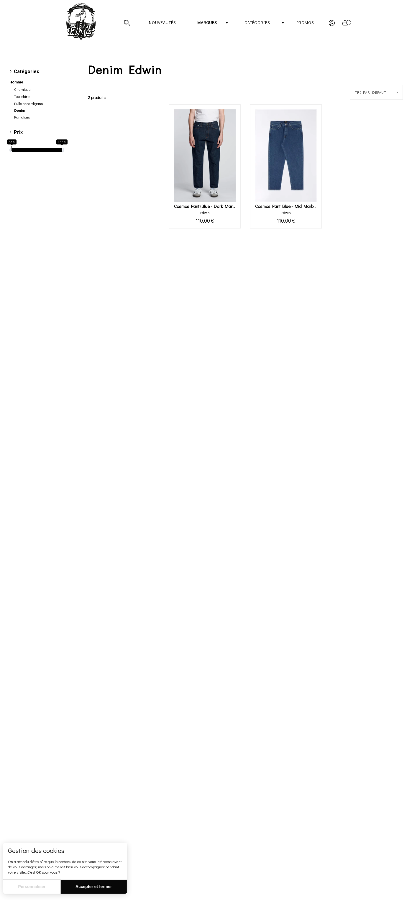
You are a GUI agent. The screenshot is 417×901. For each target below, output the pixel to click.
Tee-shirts (22, 96)
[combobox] (376, 92)
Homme (16, 82)
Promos (305, 22)
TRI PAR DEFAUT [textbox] (370, 92)
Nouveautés (162, 22)
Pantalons (22, 117)
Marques (207, 22)
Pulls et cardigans (28, 103)
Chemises (22, 89)
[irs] (0, 0)
